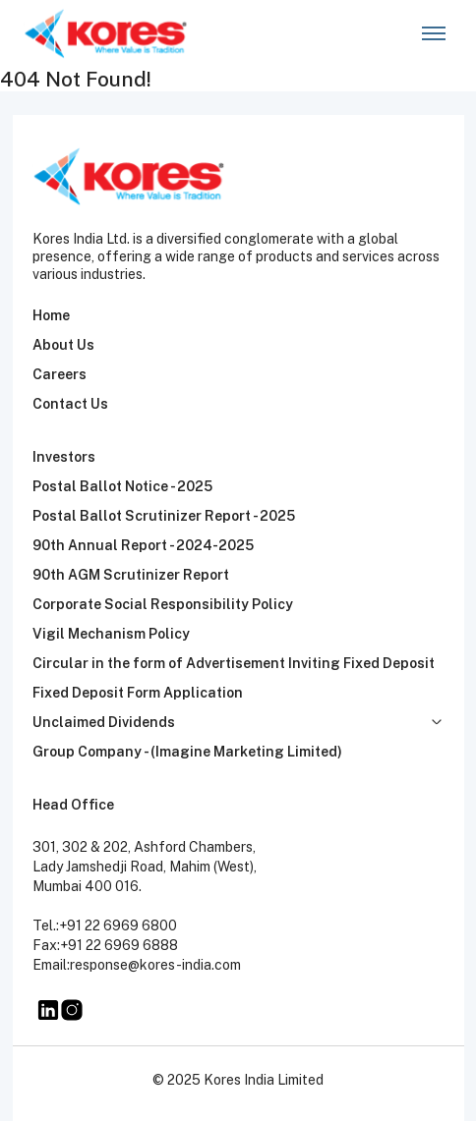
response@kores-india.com (155, 965)
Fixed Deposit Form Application (137, 693)
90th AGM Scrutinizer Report (130, 575)
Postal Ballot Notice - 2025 (122, 486)
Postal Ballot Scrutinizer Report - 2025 (163, 516)
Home (51, 315)
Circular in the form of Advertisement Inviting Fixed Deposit (233, 663)
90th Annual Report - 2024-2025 (143, 545)
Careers (59, 374)
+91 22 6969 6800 (118, 925)
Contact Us (70, 404)
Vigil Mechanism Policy (111, 634)
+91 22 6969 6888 (119, 945)
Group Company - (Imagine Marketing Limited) (187, 751)
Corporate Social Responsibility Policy (162, 604)
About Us (63, 345)
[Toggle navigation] (433, 34)
